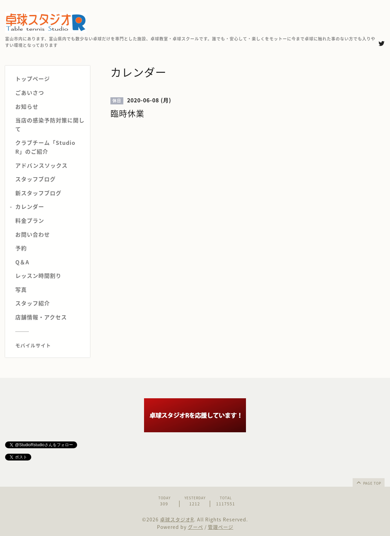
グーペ (195, 526)
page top (368, 482)
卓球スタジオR (177, 519)
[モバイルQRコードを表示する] (50, 345)
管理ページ (220, 526)
